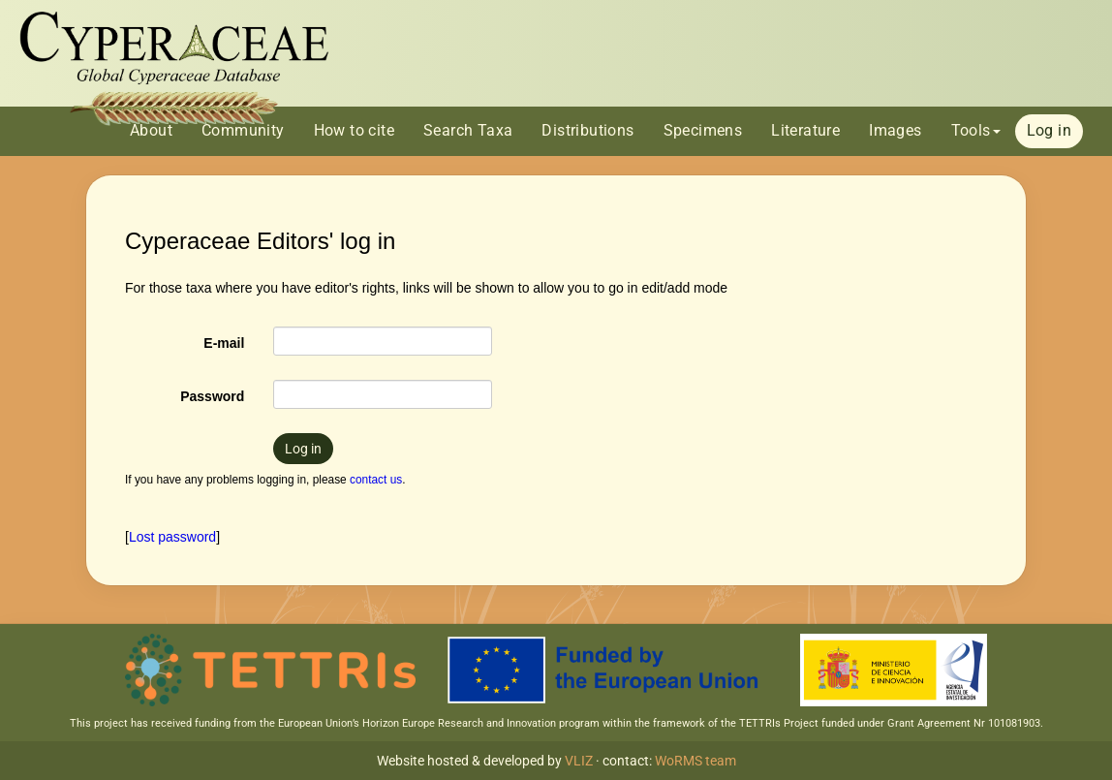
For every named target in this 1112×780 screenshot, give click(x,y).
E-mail (223, 343)
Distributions (587, 130)
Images (895, 130)
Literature (805, 130)
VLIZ (579, 760)
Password (212, 396)
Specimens (703, 130)
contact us (376, 479)
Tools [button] (976, 130)
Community (243, 130)
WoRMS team (695, 760)
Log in (1049, 130)
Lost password (172, 537)
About (151, 130)
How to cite (354, 130)
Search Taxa (467, 130)
